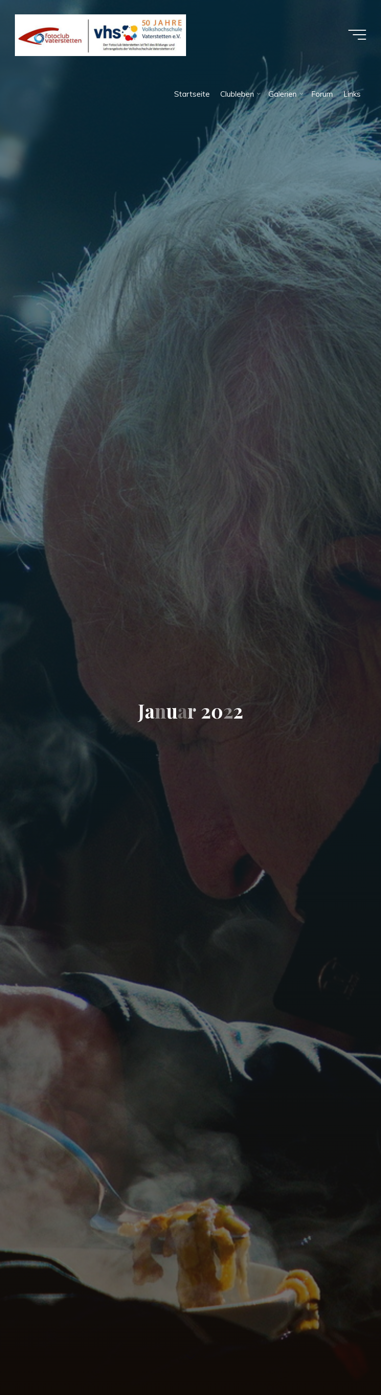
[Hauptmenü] (357, 35)
